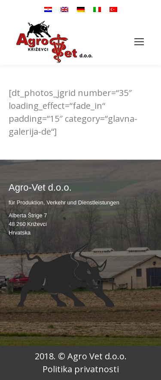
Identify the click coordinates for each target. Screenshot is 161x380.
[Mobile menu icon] (139, 41)
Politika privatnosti (81, 369)
